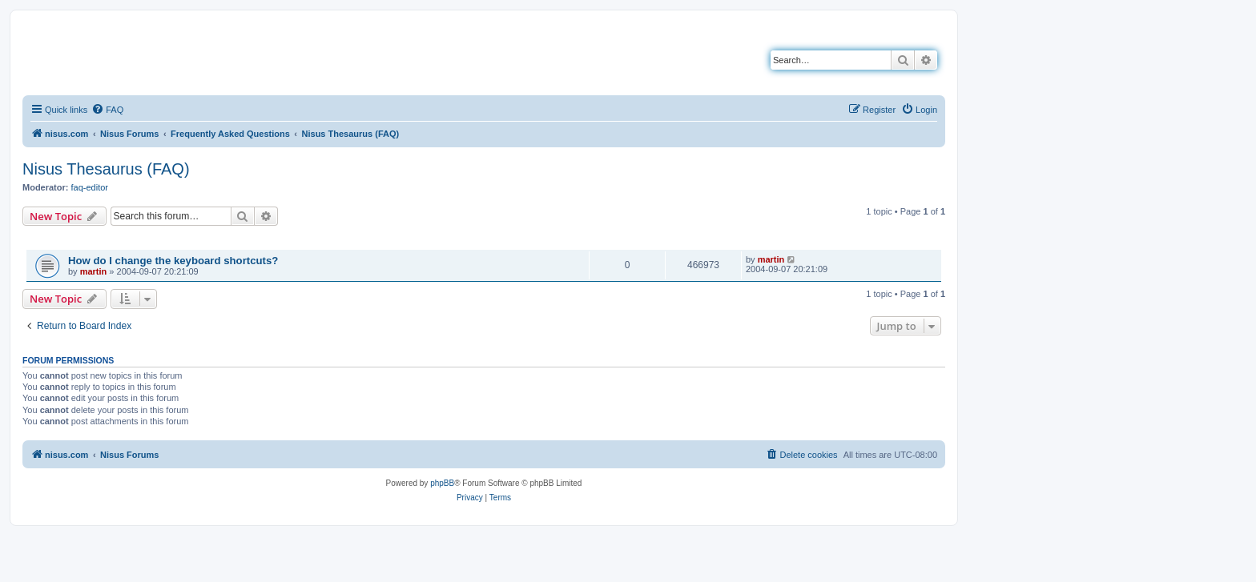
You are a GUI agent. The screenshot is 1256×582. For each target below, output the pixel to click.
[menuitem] (107, 109)
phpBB (442, 483)
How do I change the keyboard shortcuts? (173, 261)
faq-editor (89, 187)
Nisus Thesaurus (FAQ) (106, 169)
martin (93, 271)
